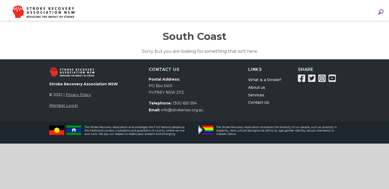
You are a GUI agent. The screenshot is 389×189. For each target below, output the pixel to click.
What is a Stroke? (264, 83)
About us (256, 90)
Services (256, 98)
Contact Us (258, 105)
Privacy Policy (78, 98)
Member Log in (63, 108)
